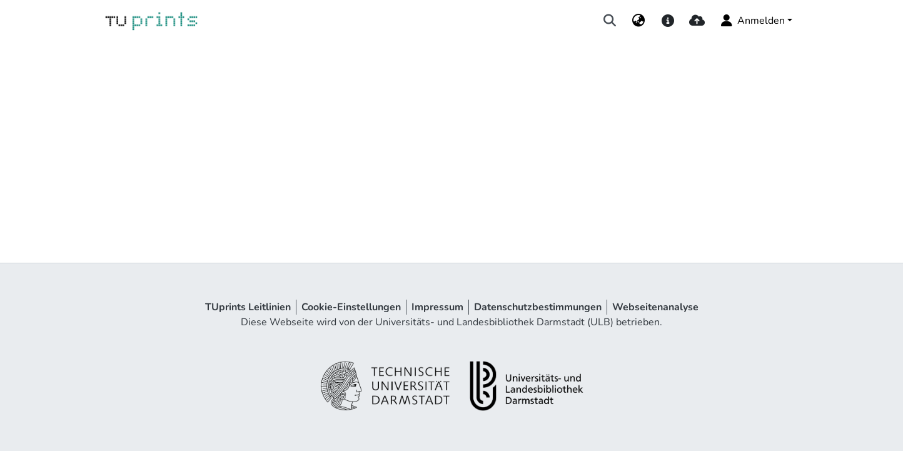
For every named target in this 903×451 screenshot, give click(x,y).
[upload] (697, 21)
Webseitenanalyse (655, 307)
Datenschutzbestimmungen (538, 307)
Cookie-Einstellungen (351, 307)
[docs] (667, 21)
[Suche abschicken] (610, 20)
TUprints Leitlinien (248, 307)
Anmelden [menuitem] (752, 21)
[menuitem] (639, 20)
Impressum (437, 307)
